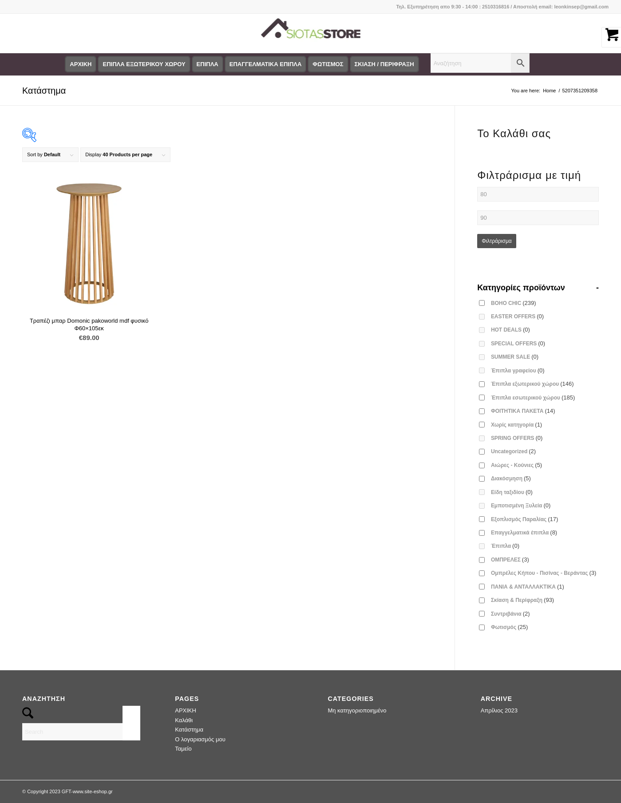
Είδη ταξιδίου (512, 492)
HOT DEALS (510, 329)
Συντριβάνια (510, 613)
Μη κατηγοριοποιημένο (357, 710)
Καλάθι (184, 720)
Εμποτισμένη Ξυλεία (520, 505)
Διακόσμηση (511, 478)
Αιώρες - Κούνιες (516, 465)
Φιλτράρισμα (497, 241)
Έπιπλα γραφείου (518, 370)
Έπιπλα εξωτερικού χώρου (532, 383)
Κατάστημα (44, 90)
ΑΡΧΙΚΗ (185, 710)
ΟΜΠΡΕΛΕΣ (510, 559)
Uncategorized (513, 451)
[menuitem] (80, 64)
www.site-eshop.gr (93, 791)
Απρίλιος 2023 (499, 710)
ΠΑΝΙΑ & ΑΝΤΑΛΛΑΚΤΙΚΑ (527, 586)
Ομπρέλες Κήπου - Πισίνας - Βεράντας (543, 573)
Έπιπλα (505, 545)
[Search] (81, 731)
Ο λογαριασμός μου (200, 739)
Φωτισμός (509, 627)
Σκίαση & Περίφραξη (522, 600)
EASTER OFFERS (517, 316)
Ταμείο (183, 748)
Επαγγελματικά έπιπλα (524, 532)
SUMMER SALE (514, 356)
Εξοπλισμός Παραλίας (524, 519)
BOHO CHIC (513, 303)
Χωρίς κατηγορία (516, 424)
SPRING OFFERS (517, 438)
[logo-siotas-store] (310, 33)
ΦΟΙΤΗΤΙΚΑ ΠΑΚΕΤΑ (523, 410)
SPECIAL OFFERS (518, 343)
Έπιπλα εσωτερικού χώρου (533, 397)
